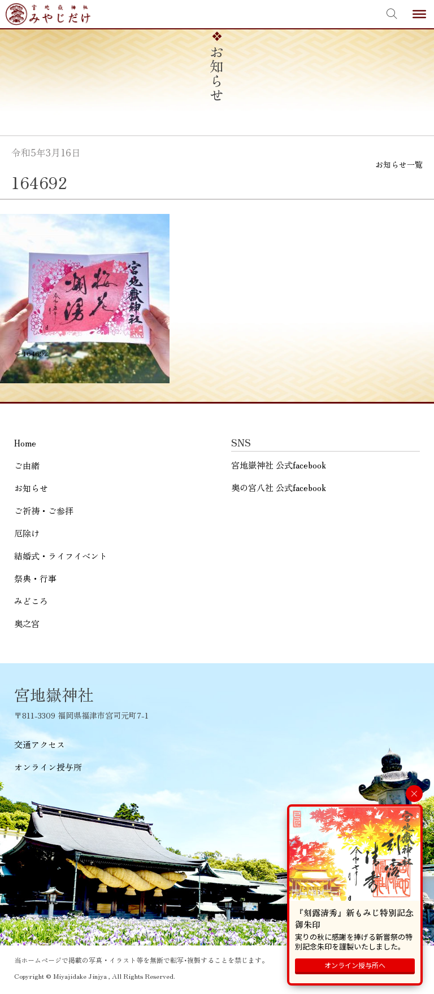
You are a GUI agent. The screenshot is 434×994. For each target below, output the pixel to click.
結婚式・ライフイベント (60, 556)
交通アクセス (39, 744)
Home (25, 443)
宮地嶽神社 (48, 14)
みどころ (31, 601)
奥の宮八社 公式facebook (278, 487)
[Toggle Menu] (419, 14)
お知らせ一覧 (399, 164)
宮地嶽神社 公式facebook (278, 465)
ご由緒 (27, 465)
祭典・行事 (35, 578)
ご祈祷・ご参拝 (43, 510)
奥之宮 (27, 623)
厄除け (27, 533)
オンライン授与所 (48, 767)
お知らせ (31, 488)
